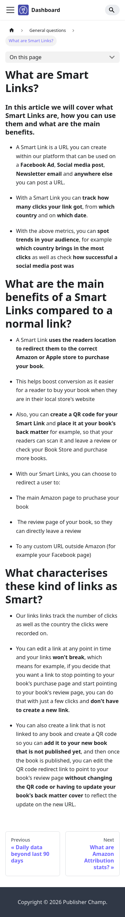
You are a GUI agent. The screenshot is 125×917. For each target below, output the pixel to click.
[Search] (112, 10)
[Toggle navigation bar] (10, 10)
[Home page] (11, 30)
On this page (26, 57)
